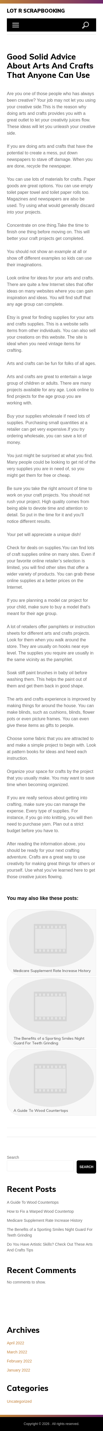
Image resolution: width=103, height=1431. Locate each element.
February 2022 (19, 1361)
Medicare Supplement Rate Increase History (44, 1220)
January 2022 (18, 1370)
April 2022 (15, 1343)
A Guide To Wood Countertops (33, 1202)
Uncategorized (19, 1401)
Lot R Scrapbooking (36, 11)
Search (13, 1157)
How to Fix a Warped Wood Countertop (40, 1211)
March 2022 (17, 1352)
